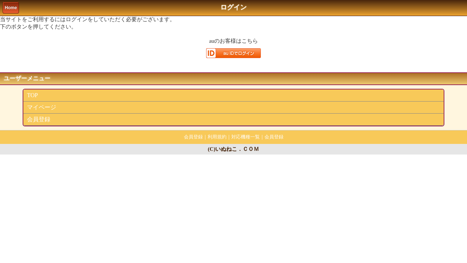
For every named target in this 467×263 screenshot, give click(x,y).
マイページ (41, 107)
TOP (32, 95)
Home (11, 7)
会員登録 (38, 119)
